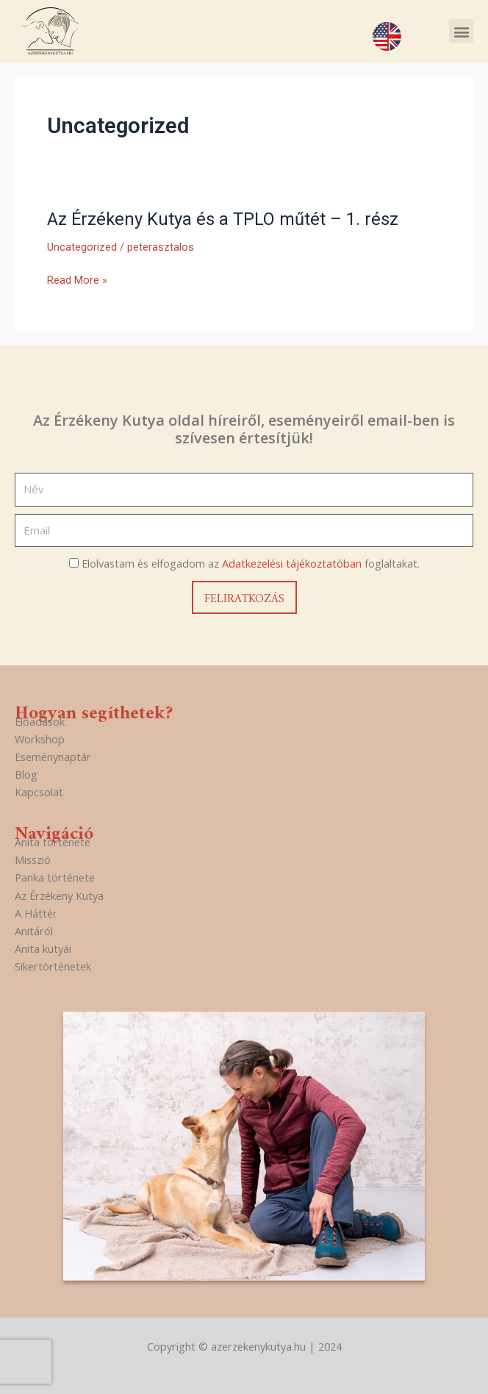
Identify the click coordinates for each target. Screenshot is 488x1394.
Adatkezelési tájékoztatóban (292, 563)
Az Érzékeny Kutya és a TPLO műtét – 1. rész (222, 219)
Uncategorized (82, 247)
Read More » (77, 280)
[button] (461, 31)
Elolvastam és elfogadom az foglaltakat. (251, 563)
